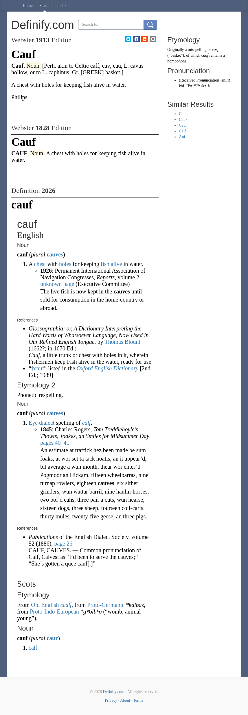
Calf (182, 131)
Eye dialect (41, 423)
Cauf (183, 114)
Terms (138, 700)
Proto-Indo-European (54, 611)
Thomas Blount (122, 342)
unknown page (57, 284)
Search (44, 5)
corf (215, 49)
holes (65, 264)
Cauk (183, 119)
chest (40, 264)
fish (105, 264)
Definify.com (113, 692)
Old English (45, 605)
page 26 (63, 543)
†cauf (37, 368)
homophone (176, 61)
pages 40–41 (54, 442)
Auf (182, 137)
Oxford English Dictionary (108, 368)
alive (116, 264)
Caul (182, 125)
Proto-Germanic (105, 605)
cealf (65, 605)
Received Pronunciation (199, 80)
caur (52, 638)
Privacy (111, 700)
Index (62, 5)
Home (28, 5)
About (125, 700)
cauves (55, 254)
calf (86, 423)
